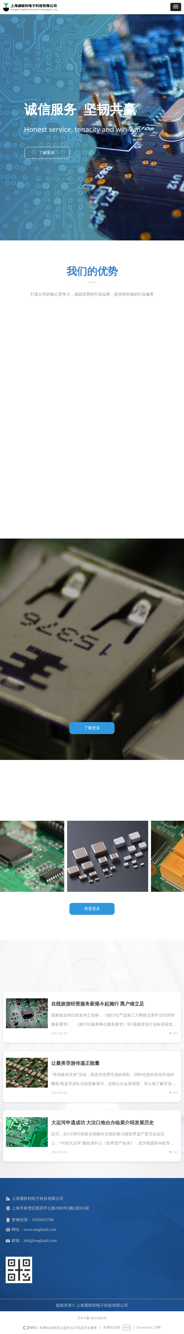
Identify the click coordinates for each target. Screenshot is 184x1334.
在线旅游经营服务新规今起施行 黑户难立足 (97, 1004)
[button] (175, 7)
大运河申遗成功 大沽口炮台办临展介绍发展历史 (102, 1122)
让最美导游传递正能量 (75, 1063)
